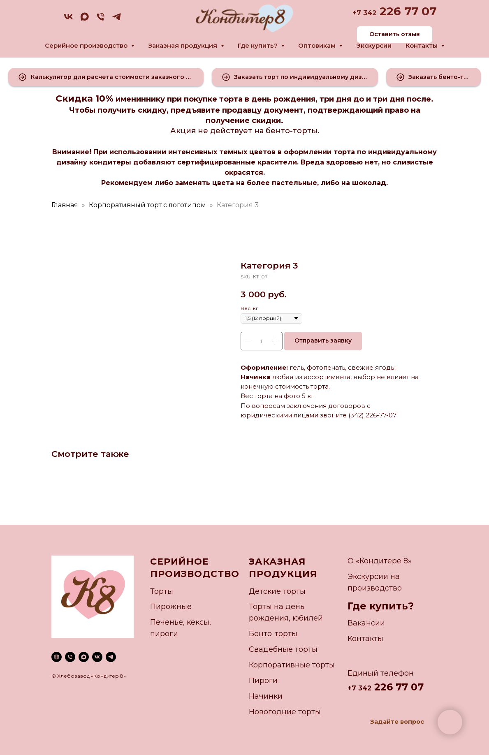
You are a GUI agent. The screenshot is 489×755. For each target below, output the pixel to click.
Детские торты (277, 591)
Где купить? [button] (258, 45)
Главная (64, 205)
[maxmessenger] (84, 19)
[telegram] (116, 19)
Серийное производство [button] (87, 45)
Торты (161, 591)
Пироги (263, 680)
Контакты (365, 638)
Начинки (266, 696)
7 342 (366, 13)
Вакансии (366, 623)
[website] (56, 657)
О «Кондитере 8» (380, 560)
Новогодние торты (285, 711)
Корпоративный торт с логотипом (147, 205)
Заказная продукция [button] (183, 45)
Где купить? (381, 606)
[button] (106, 77)
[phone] (100, 19)
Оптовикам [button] (317, 45)
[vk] (68, 19)
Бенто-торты (273, 633)
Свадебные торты (283, 649)
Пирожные (171, 606)
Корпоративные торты (292, 664)
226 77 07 (406, 11)
